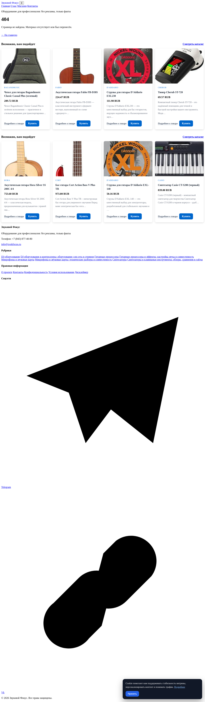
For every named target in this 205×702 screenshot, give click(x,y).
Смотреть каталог (193, 44)
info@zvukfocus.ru (11, 244)
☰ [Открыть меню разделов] (22, 3)
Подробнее (179, 687)
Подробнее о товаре (14, 123)
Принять (132, 694)
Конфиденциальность (36, 272)
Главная (5, 6)
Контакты (32, 6)
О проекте (6, 272)
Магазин (22, 6)
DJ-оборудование (10, 256)
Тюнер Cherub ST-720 (170, 92)
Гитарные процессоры (106, 256)
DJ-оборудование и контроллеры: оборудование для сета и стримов (57, 256)
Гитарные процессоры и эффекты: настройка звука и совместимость (156, 256)
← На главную (9, 35)
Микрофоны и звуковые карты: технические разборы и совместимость (73, 259)
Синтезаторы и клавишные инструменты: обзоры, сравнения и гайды (165, 259)
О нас (14, 6)
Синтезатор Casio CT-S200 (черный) (178, 185)
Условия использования (61, 272)
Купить (32, 123)
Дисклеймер (81, 272)
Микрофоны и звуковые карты (17, 259)
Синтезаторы (119, 259)
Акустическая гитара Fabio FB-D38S (76, 92)
